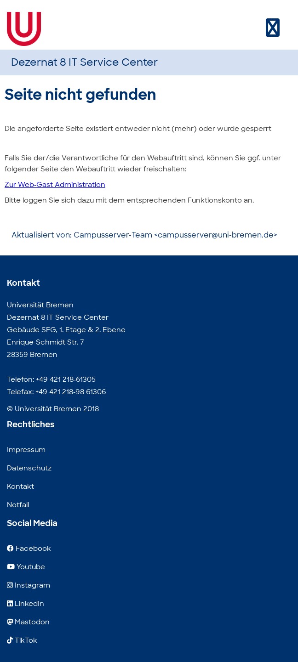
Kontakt (20, 486)
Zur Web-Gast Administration (55, 184)
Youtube (26, 566)
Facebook (29, 548)
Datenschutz (29, 468)
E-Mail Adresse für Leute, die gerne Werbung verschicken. (108, 656)
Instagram (28, 585)
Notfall (18, 504)
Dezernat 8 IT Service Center (84, 62)
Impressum (26, 449)
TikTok (22, 640)
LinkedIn (25, 603)
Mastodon (28, 622)
